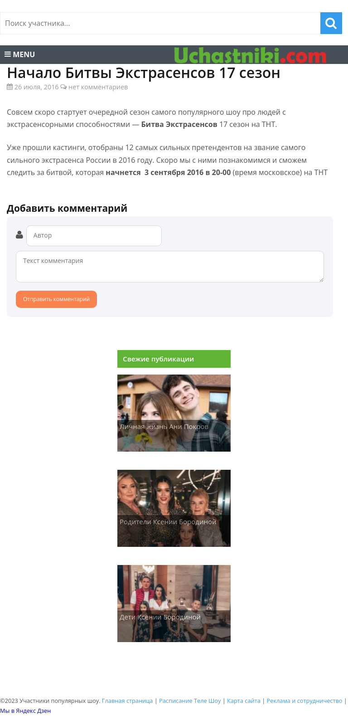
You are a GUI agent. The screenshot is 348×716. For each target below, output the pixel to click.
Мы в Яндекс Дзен (25, 710)
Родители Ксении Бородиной (168, 521)
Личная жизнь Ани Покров (164, 426)
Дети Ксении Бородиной (160, 616)
